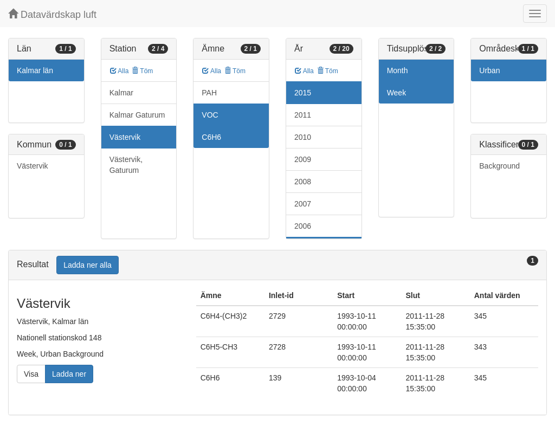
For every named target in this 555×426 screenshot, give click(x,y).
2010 (302, 137)
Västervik (32, 166)
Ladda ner (69, 374)
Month (397, 70)
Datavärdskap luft (52, 14)
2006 (302, 226)
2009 (302, 159)
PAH (209, 92)
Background (499, 166)
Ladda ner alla (87, 265)
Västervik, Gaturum (126, 165)
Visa (31, 374)
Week (396, 92)
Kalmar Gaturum (137, 115)
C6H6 (211, 137)
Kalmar (121, 92)
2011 (302, 115)
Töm (142, 71)
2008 (302, 181)
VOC (210, 115)
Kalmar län (35, 70)
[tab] (277, 265)
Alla (119, 71)
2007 (302, 203)
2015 (302, 92)
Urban (489, 70)
